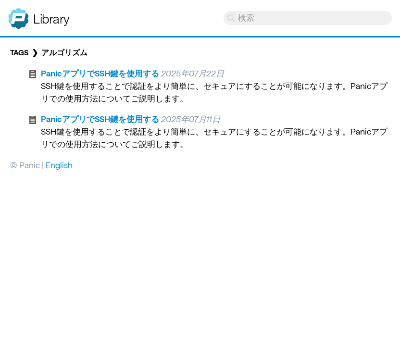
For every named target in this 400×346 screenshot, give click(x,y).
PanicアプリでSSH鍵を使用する (100, 73)
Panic (18, 14)
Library (51, 18)
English (59, 165)
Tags (19, 52)
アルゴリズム (64, 52)
